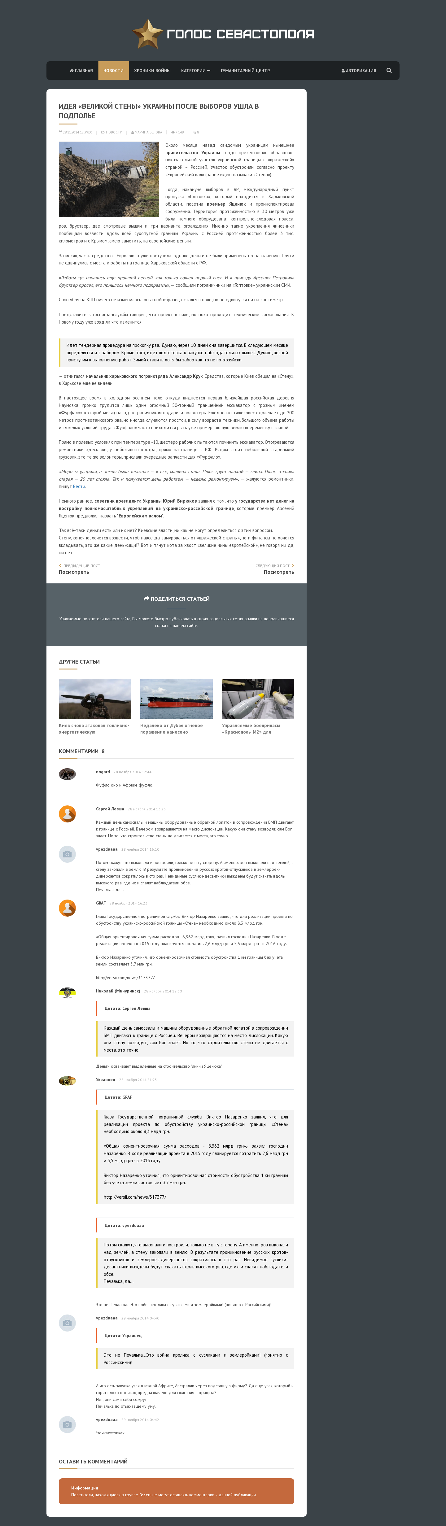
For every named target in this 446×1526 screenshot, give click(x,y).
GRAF (101, 903)
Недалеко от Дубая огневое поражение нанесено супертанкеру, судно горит (171, 732)
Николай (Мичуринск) (118, 991)
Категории (195, 70)
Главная (81, 70)
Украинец (106, 1079)
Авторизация (359, 70)
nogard (103, 771)
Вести (79, 486)
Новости (113, 70)
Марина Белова (146, 132)
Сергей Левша (110, 809)
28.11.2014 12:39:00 (75, 132)
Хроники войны (152, 70)
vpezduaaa (107, 849)
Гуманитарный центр (245, 70)
